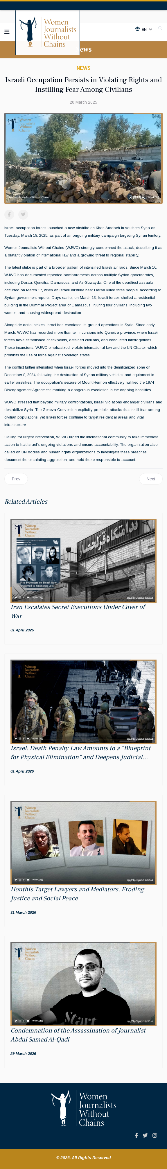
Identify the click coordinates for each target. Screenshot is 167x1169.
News (84, 68)
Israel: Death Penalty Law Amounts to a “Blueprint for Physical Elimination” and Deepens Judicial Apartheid (80, 757)
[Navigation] (7, 32)
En (144, 30)
